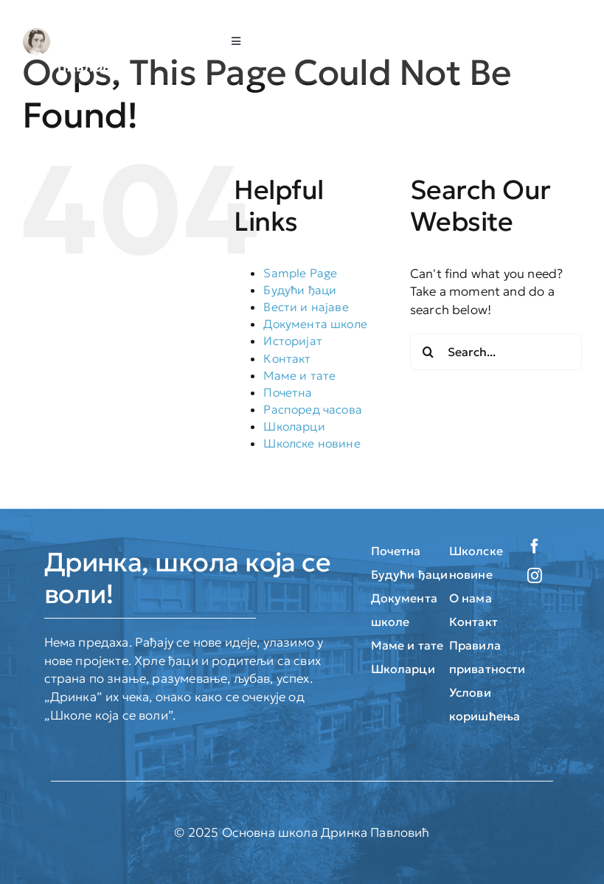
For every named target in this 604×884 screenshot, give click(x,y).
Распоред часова (312, 409)
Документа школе (315, 323)
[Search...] (496, 351)
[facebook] (534, 546)
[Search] (428, 351)
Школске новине (311, 443)
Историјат (292, 340)
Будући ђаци (299, 289)
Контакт (286, 358)
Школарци (293, 426)
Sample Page (300, 272)
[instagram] (534, 575)
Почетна (287, 392)
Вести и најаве (305, 306)
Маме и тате (299, 375)
